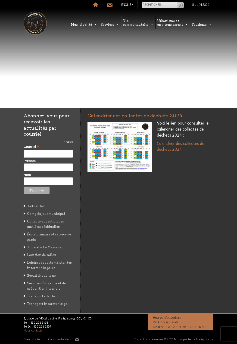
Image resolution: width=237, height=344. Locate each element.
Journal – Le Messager (45, 247)
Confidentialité (58, 339)
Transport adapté (41, 296)
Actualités (36, 205)
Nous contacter (34, 330)
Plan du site (32, 339)
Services (110, 24)
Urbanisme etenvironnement (172, 22)
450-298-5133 (39, 323)
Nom (27, 175)
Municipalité (84, 24)
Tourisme (202, 24)
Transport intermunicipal (48, 303)
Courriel (31, 147)
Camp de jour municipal (46, 213)
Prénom (30, 161)
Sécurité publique (41, 275)
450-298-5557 (42, 326)
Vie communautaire (138, 22)
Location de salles (41, 254)
